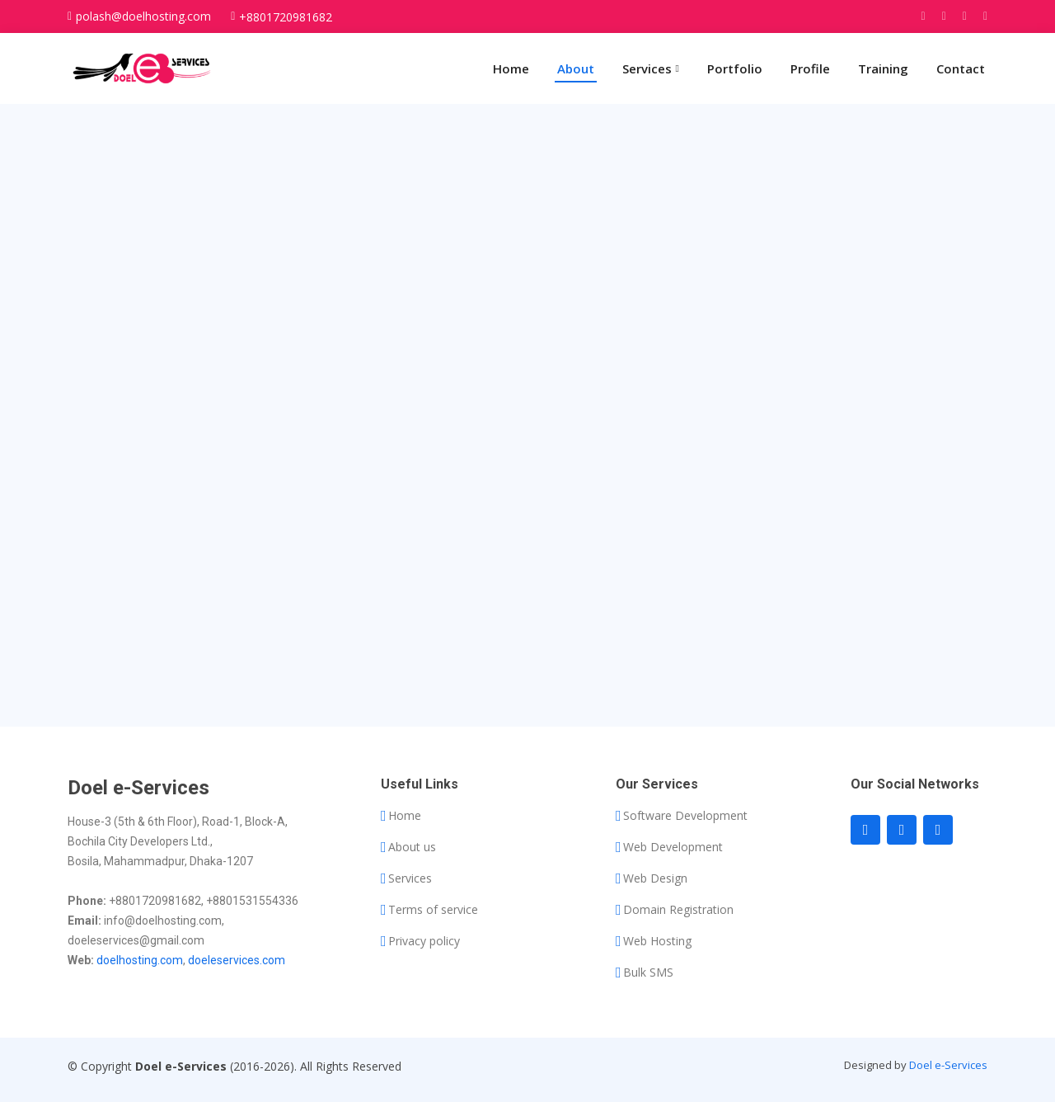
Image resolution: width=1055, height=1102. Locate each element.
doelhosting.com (139, 960)
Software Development (685, 816)
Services (410, 878)
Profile (810, 68)
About (575, 68)
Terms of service (433, 910)
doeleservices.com (236, 960)
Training (883, 68)
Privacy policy (424, 941)
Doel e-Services (948, 1064)
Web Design (655, 878)
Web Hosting (657, 941)
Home (511, 68)
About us (412, 847)
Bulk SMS (648, 972)
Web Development (673, 847)
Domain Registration (678, 910)
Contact (960, 68)
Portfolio (734, 68)
